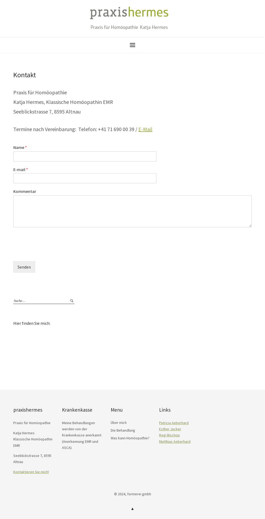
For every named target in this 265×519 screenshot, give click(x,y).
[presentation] (53, 253)
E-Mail (145, 129)
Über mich (119, 422)
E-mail (20, 169)
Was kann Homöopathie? (130, 438)
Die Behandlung (123, 430)
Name (20, 147)
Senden (24, 267)
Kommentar (24, 191)
